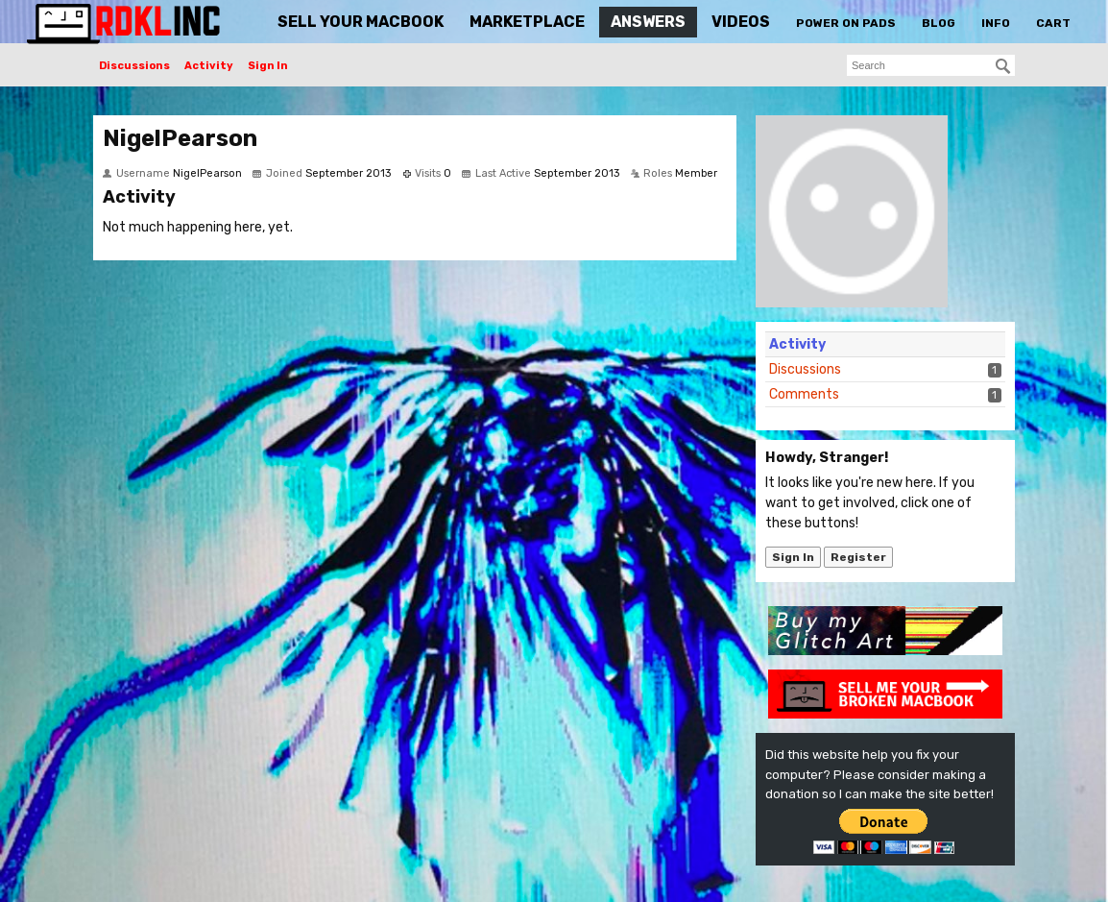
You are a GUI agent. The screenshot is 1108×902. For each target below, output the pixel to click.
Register (858, 557)
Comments (804, 394)
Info (995, 23)
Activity (208, 66)
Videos (740, 21)
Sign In (268, 66)
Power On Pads (846, 23)
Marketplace (527, 21)
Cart (1053, 23)
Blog (938, 23)
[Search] (1003, 66)
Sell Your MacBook (360, 21)
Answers (648, 21)
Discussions (134, 66)
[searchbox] (931, 65)
